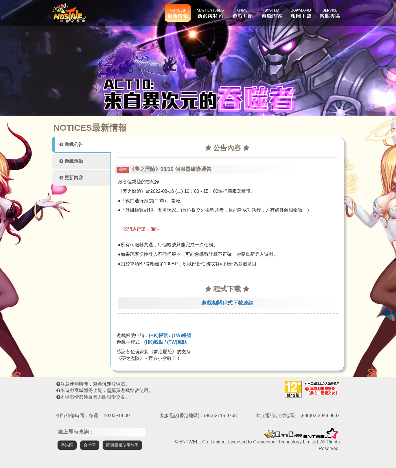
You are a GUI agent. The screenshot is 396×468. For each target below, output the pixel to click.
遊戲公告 (71, 144)
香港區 (67, 445)
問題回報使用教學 (122, 445)
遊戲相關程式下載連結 (227, 303)
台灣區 (90, 445)
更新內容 (71, 177)
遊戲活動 (71, 161)
